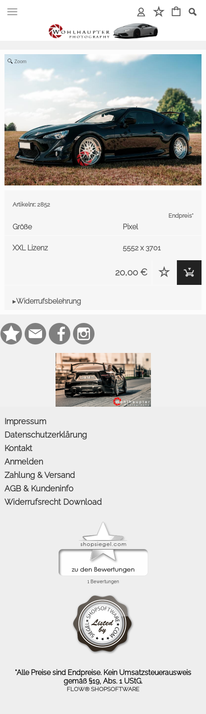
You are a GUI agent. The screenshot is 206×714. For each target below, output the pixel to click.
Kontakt (18, 448)
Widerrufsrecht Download (53, 502)
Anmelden (23, 461)
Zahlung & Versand (39, 475)
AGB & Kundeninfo (38, 488)
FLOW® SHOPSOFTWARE (103, 689)
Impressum (25, 421)
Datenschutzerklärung (45, 434)
